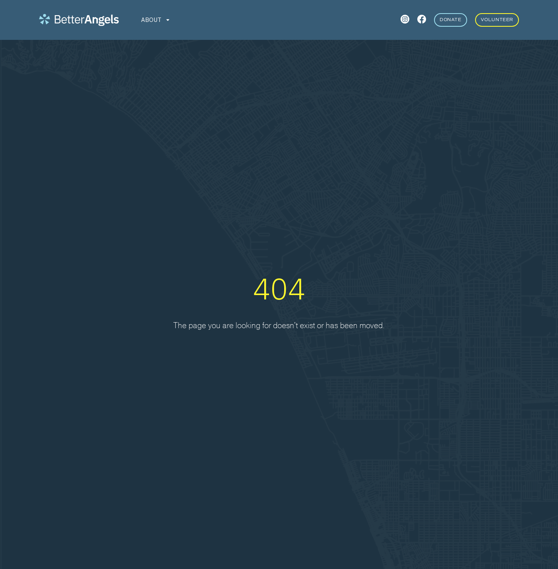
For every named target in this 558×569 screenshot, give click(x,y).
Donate (451, 19)
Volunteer (497, 19)
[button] (156, 20)
